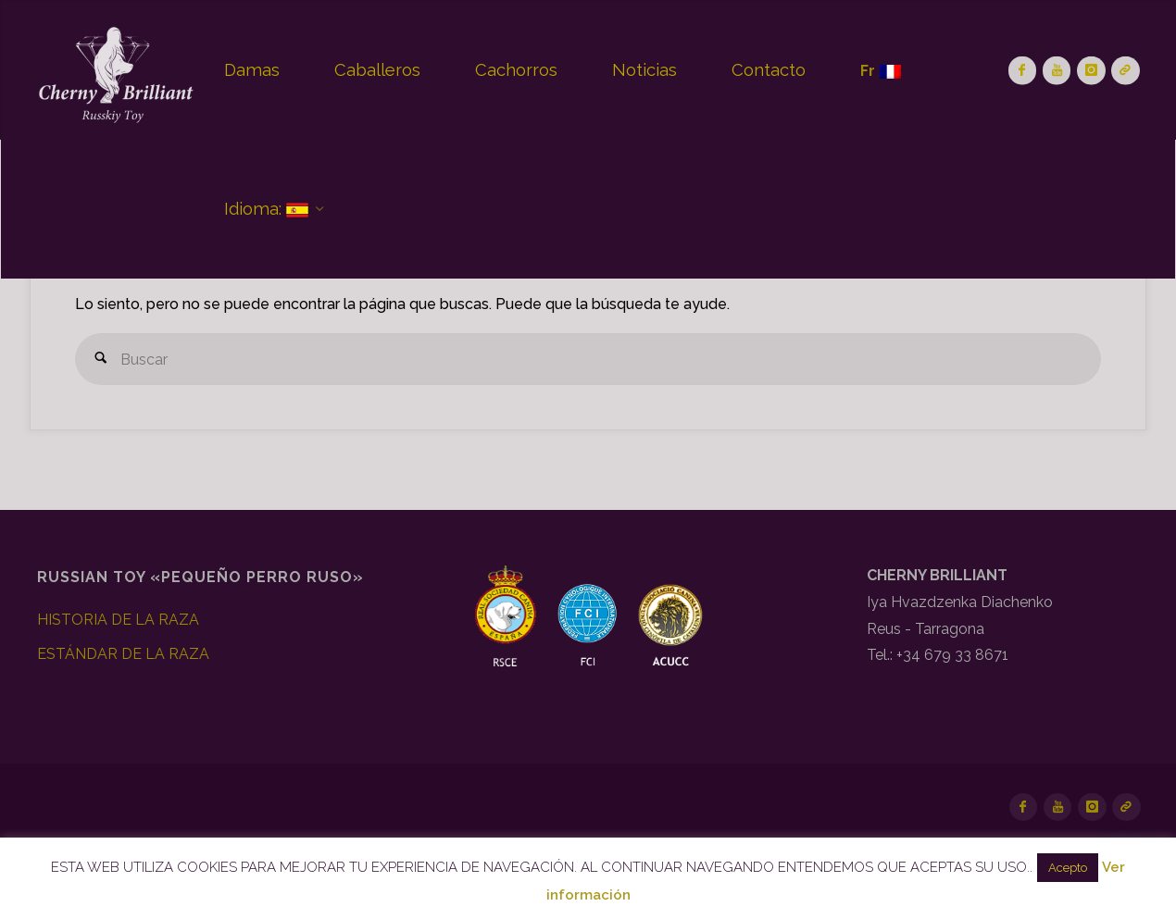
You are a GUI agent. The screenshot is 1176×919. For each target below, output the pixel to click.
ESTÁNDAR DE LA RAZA (123, 654)
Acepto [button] (1067, 868)
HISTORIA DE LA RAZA (118, 619)
